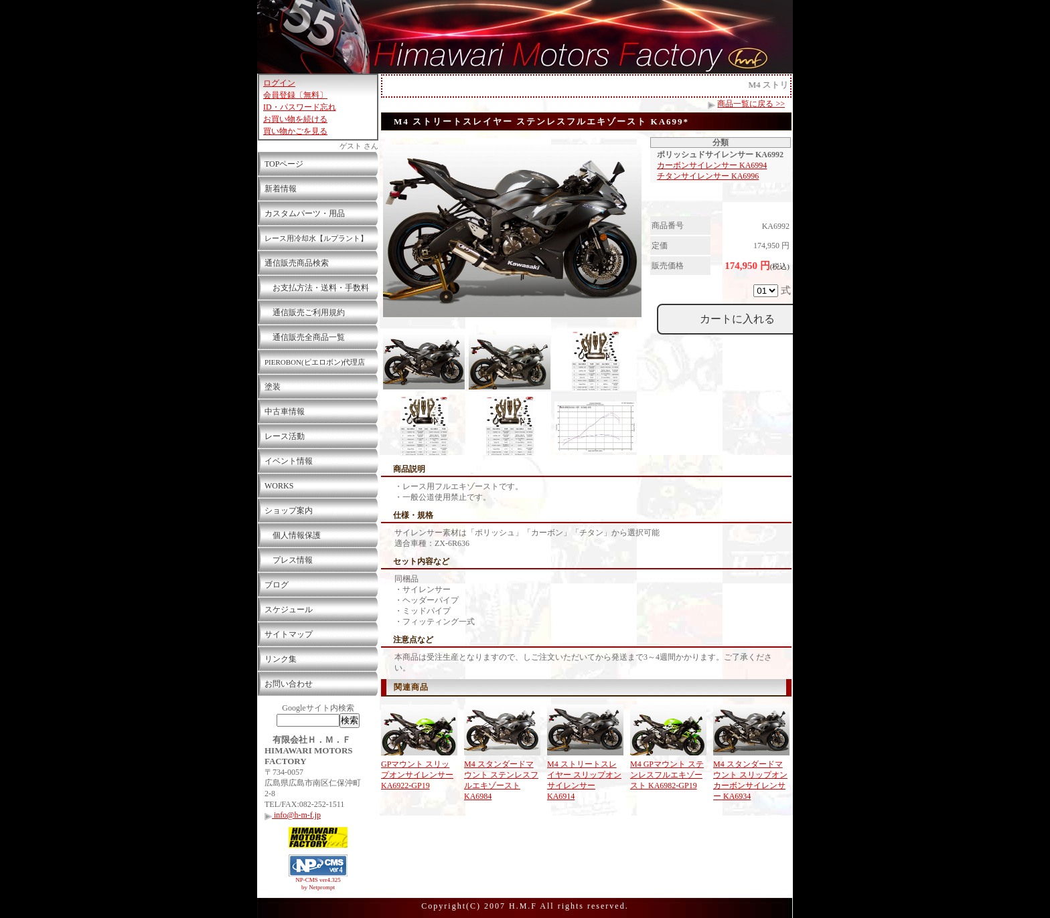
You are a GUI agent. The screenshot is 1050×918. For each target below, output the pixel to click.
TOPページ (284, 164)
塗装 (273, 386)
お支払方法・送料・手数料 (317, 287)
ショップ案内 (289, 510)
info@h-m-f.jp (293, 815)
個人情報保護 (293, 535)
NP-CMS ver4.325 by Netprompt (318, 884)
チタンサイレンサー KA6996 (708, 176)
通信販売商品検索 (297, 263)
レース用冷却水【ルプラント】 (316, 238)
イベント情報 (289, 461)
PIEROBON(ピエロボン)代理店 (315, 362)
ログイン (279, 83)
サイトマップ (289, 634)
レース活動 (285, 436)
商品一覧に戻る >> (751, 103)
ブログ (277, 584)
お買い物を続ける (295, 119)
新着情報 (281, 188)
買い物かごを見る (295, 131)
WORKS (279, 485)
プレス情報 (289, 560)
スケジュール (289, 609)
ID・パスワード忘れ (299, 107)
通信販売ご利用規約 (305, 312)
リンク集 (281, 659)
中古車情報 (285, 411)
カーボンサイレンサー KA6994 (712, 165)
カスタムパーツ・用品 (305, 213)
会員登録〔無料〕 (295, 95)
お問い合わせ (289, 683)
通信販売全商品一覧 (305, 337)
